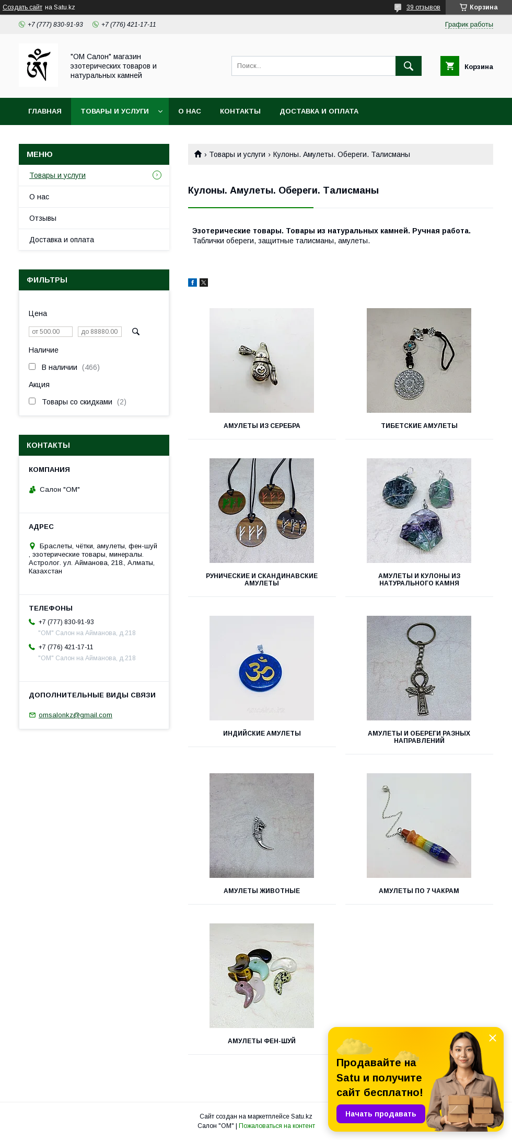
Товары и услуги (114, 111)
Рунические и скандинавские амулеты (262, 579)
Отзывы (42, 218)
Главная (45, 111)
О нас (189, 111)
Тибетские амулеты (419, 426)
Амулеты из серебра (262, 426)
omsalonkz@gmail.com (75, 715)
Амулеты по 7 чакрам (419, 891)
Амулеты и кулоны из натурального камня (419, 579)
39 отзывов (423, 7)
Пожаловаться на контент (277, 1126)
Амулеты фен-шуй (262, 1041)
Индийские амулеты (262, 733)
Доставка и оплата (319, 111)
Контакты (240, 111)
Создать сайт (22, 7)
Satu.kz (301, 1116)
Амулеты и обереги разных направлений (419, 737)
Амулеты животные (262, 891)
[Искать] (408, 66)
